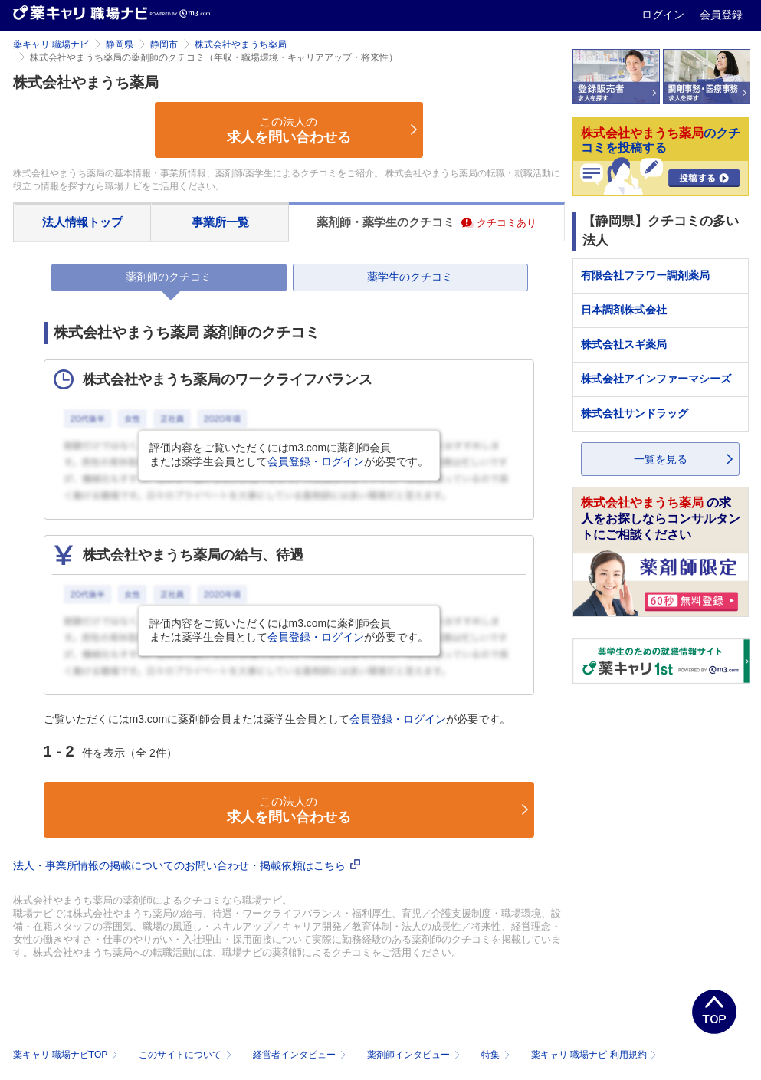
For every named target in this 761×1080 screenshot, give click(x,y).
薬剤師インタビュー (415, 1054)
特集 (497, 1054)
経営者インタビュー (301, 1054)
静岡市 (164, 44)
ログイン (664, 14)
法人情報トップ (82, 221)
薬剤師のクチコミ (169, 277)
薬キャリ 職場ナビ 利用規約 (594, 1054)
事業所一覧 (220, 221)
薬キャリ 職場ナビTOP (67, 1054)
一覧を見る (660, 459)
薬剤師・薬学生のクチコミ (426, 221)
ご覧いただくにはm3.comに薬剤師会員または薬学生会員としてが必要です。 (277, 719)
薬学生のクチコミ (410, 277)
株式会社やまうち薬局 (241, 44)
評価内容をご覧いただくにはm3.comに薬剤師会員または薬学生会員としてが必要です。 (288, 455)
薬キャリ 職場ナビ (51, 44)
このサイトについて (187, 1054)
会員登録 (721, 14)
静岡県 (119, 44)
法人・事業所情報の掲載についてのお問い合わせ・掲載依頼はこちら (187, 865)
